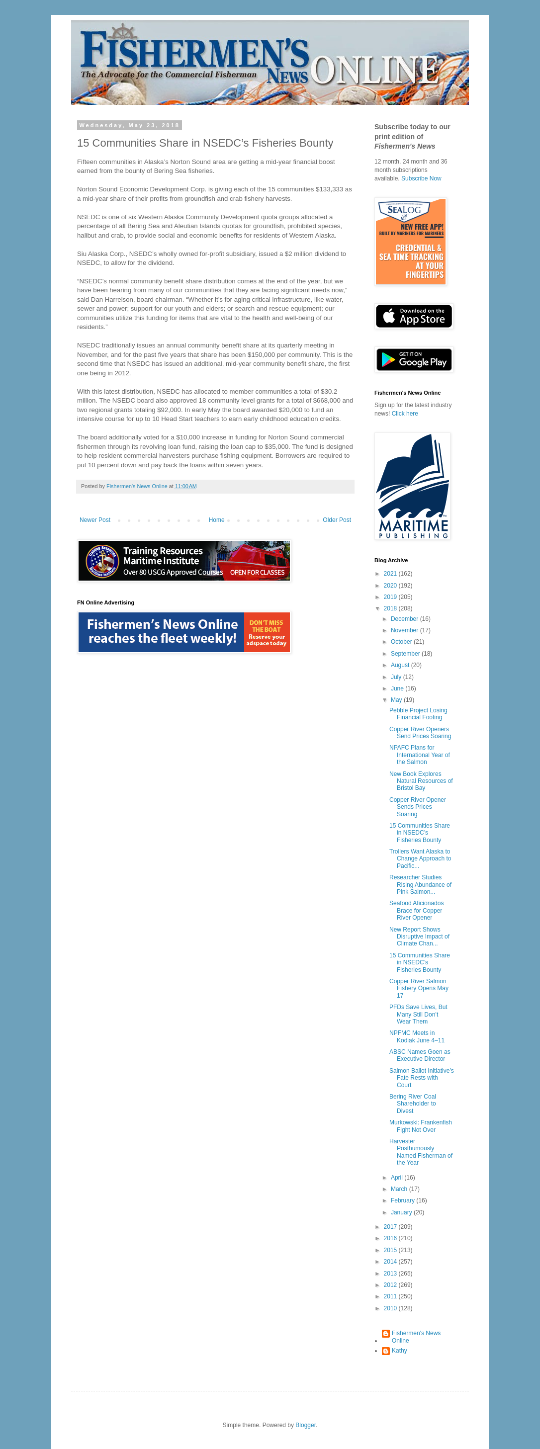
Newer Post (95, 519)
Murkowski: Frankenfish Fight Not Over (420, 1126)
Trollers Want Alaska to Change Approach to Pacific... (420, 858)
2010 (391, 1308)
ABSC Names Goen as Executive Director (419, 1055)
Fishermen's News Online (416, 1337)
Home (217, 519)
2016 (391, 1238)
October (402, 641)
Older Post (337, 519)
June (398, 688)
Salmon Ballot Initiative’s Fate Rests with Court (421, 1078)
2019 (391, 597)
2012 (391, 1284)
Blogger (305, 1425)
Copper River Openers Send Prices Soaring (420, 733)
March (400, 1189)
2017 (391, 1226)
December (405, 618)
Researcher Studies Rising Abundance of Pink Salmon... (420, 884)
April (397, 1177)
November (405, 630)
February (403, 1200)
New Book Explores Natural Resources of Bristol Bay (421, 781)
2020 (391, 585)
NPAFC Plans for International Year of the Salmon (419, 755)
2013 (391, 1273)
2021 (391, 573)
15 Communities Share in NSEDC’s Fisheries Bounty (419, 833)
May (397, 699)
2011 (391, 1296)
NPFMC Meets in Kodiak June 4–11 (417, 1036)
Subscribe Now (421, 178)
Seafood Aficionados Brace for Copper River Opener (416, 910)
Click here (405, 413)
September (406, 653)
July (397, 677)
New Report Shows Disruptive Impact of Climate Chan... (419, 936)
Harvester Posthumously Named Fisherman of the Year (420, 1152)
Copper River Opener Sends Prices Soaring (417, 807)
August (401, 665)
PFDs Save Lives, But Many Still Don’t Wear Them (418, 1014)
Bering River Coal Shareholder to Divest (412, 1103)
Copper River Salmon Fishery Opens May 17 (419, 988)
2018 (391, 608)
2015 (391, 1250)
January (402, 1212)
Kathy (399, 1350)
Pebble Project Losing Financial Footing (418, 714)
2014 (391, 1261)
